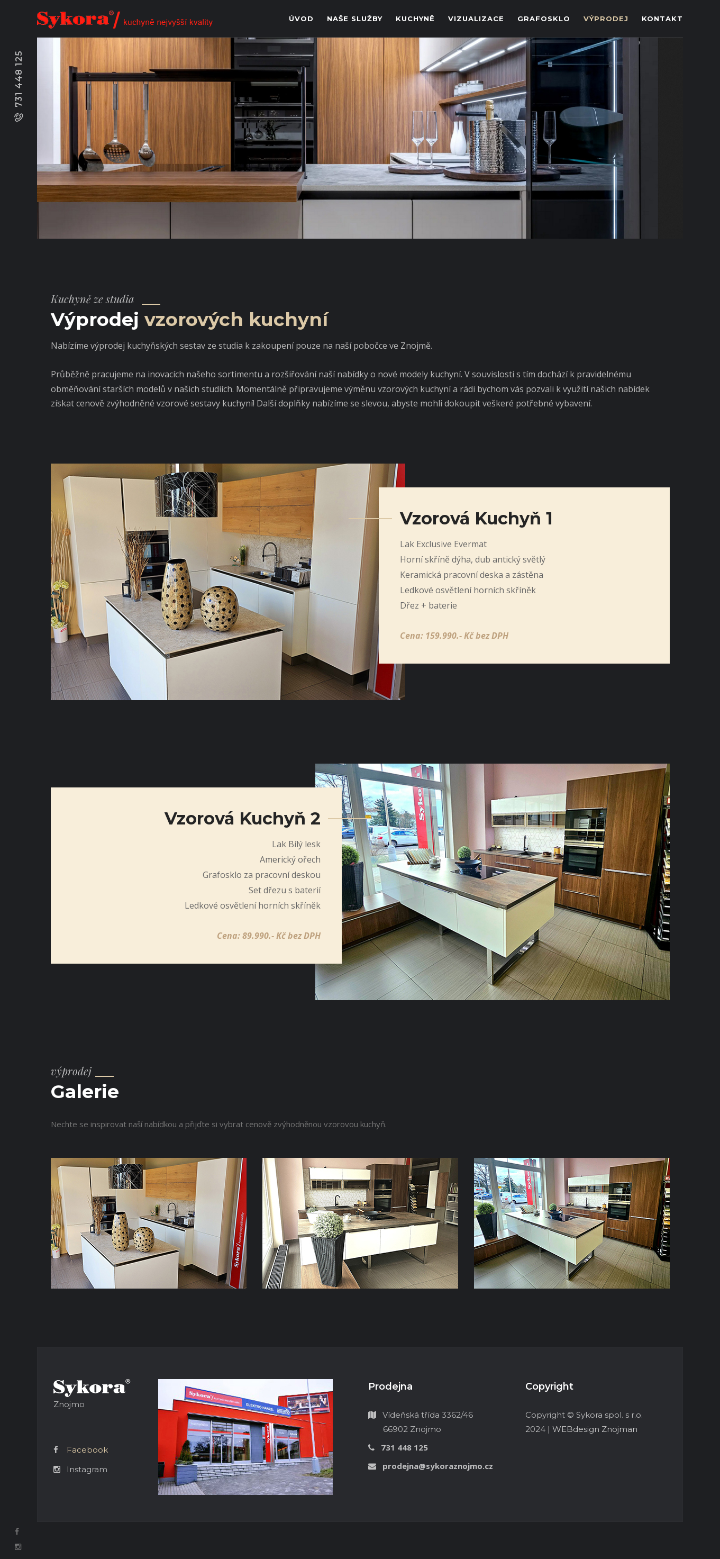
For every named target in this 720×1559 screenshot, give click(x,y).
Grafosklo (543, 18)
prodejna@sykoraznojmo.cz (437, 1466)
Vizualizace (476, 18)
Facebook (87, 1450)
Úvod (301, 18)
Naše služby (354, 18)
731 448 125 (19, 78)
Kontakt (662, 18)
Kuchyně (415, 18)
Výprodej (606, 18)
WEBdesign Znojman (594, 1429)
